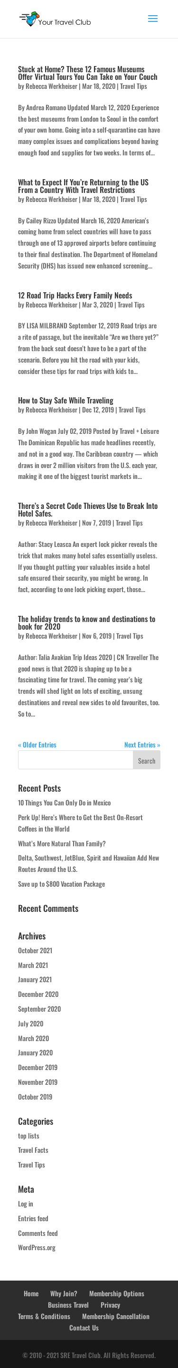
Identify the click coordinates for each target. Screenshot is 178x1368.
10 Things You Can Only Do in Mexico (64, 802)
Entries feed (33, 1218)
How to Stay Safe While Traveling (65, 400)
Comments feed (38, 1233)
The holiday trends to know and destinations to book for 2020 (86, 622)
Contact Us (84, 1327)
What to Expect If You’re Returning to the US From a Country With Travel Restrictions (83, 185)
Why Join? (63, 1293)
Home (31, 1293)
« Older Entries (37, 744)
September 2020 (39, 1009)
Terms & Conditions (44, 1316)
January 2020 (35, 1052)
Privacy (110, 1305)
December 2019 (37, 1067)
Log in (25, 1203)
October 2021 (35, 950)
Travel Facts (33, 1150)
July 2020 (30, 1023)
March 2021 (33, 965)
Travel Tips (133, 86)
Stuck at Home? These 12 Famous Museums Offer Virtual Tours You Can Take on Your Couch (88, 72)
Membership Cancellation (116, 1316)
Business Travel (68, 1305)
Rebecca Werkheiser (51, 86)
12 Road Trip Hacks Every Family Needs (75, 295)
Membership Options (116, 1293)
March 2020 (33, 1038)
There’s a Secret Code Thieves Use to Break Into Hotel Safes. (88, 509)
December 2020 (38, 994)
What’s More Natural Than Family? (62, 843)
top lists (28, 1135)
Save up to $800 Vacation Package (61, 884)
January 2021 (35, 979)
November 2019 (37, 1082)
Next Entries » (142, 744)
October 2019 (35, 1096)
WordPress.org (37, 1247)
